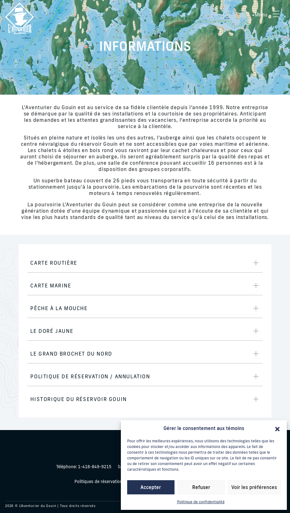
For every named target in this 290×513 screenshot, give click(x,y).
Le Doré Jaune (51, 331)
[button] (277, 428)
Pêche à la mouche (58, 308)
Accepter (150, 487)
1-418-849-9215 (83, 466)
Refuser (201, 487)
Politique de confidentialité (201, 501)
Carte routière (53, 263)
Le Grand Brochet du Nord (71, 354)
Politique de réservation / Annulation (90, 376)
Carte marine (50, 285)
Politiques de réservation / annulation (110, 481)
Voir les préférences (254, 487)
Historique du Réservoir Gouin (78, 399)
